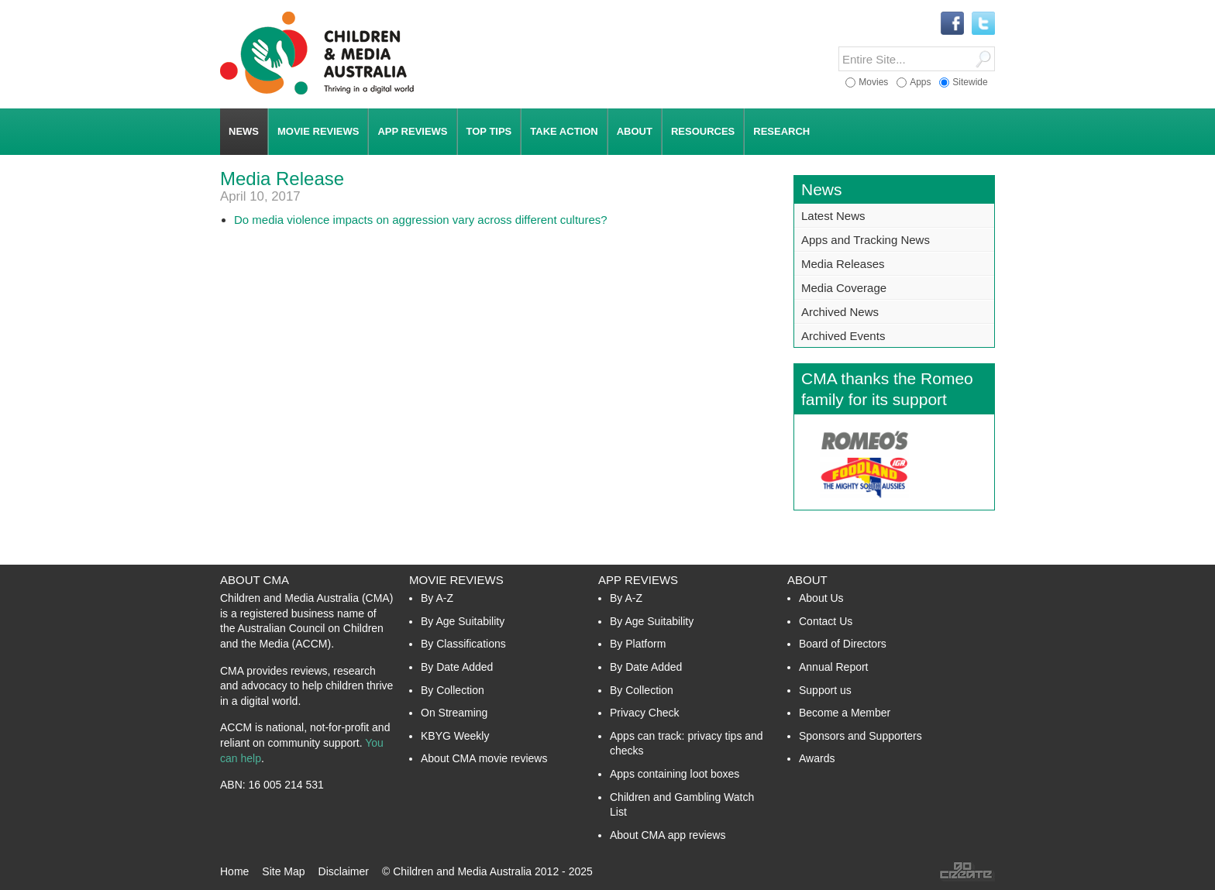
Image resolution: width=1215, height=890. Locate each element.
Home (234, 871)
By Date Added (457, 667)
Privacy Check (644, 712)
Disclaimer (343, 871)
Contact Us (825, 621)
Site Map (283, 871)
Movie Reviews (456, 579)
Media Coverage (843, 287)
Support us (825, 690)
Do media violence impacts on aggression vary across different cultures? (421, 219)
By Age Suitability (462, 621)
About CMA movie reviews (484, 758)
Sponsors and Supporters (860, 736)
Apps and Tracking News (865, 239)
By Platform (638, 643)
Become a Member (844, 712)
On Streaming (454, 712)
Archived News (840, 311)
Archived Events (843, 335)
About (807, 579)
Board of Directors (842, 643)
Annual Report (834, 667)
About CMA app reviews (667, 835)
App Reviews (638, 579)
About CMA (254, 579)
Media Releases (843, 263)
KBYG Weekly (455, 736)
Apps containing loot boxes (674, 774)
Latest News (833, 215)
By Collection (452, 690)
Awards (817, 758)
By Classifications (463, 643)
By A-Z (437, 598)
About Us (821, 598)
